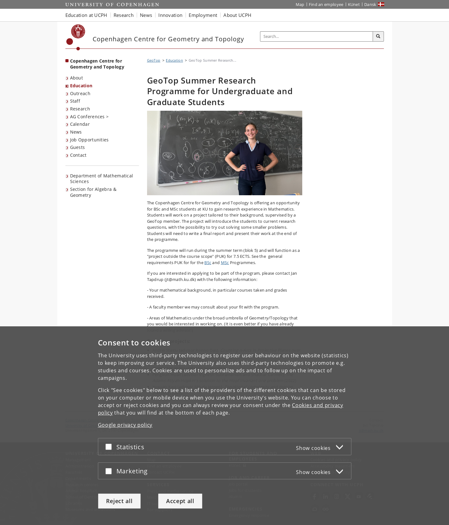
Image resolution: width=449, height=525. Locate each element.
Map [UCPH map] (300, 4)
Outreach (80, 93)
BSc (207, 262)
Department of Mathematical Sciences (101, 179)
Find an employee (326, 4)
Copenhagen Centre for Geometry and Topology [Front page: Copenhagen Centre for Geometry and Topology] (97, 64)
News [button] (146, 15)
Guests (77, 147)
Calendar (80, 124)
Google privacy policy (125, 424)
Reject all (119, 501)
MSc (225, 262)
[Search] (378, 36)
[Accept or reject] (110, 446)
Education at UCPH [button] (86, 15)
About (76, 78)
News (76, 132)
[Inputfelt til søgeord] (316, 36)
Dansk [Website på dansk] (370, 4)
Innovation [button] (170, 15)
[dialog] (224, 425)
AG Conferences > (89, 117)
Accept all (180, 501)
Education (81, 86)
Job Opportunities (89, 140)
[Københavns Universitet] (75, 37)
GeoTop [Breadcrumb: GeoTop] (154, 60)
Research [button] (124, 15)
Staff (75, 101)
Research (80, 109)
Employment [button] (203, 15)
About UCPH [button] (237, 15)
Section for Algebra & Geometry (93, 192)
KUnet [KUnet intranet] (354, 4)
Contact (78, 155)
